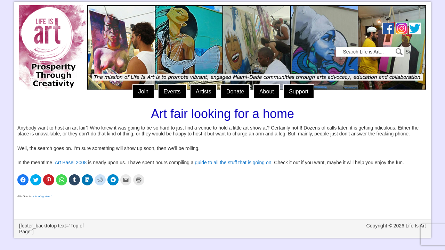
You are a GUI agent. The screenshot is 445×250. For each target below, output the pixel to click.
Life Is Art (51, 37)
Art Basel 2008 (71, 162)
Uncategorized (42, 196)
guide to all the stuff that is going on (233, 162)
